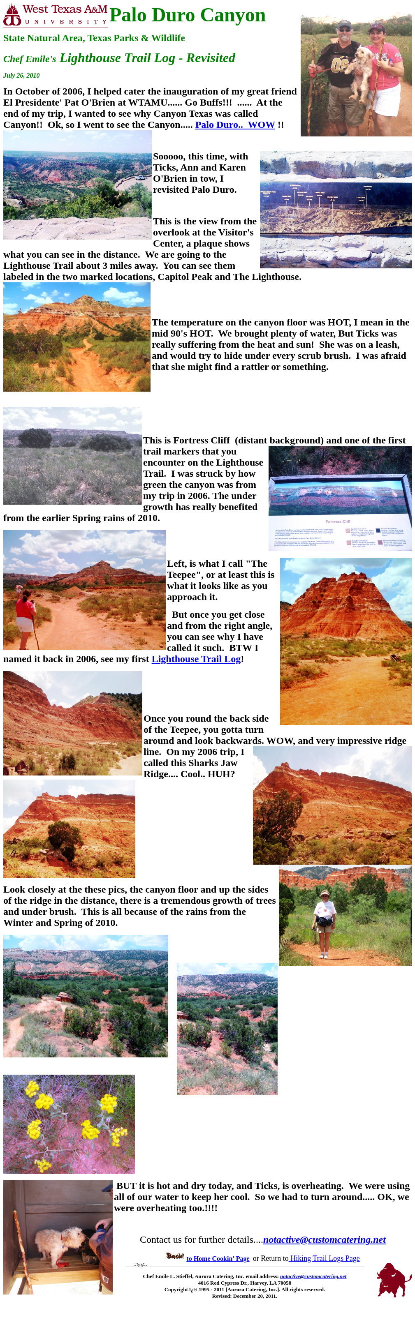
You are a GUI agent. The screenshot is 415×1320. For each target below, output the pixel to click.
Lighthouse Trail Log (196, 658)
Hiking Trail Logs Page (324, 1258)
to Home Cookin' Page (217, 1258)
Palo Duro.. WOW (235, 124)
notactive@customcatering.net (324, 1239)
